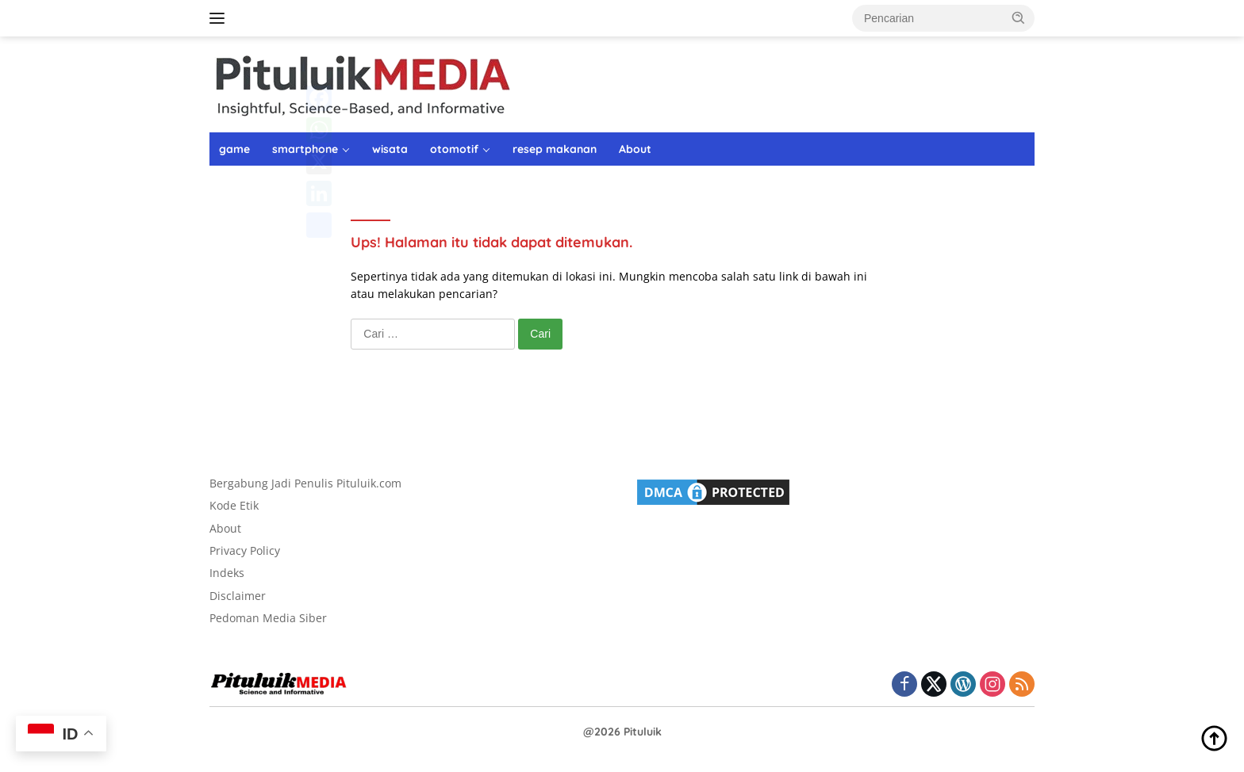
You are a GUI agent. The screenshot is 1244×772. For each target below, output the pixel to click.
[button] (1019, 17)
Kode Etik (234, 505)
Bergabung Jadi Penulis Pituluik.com (305, 483)
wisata (390, 149)
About (635, 149)
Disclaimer (237, 595)
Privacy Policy (244, 550)
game (234, 149)
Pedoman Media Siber (268, 617)
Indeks (226, 572)
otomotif (454, 149)
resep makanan (555, 149)
